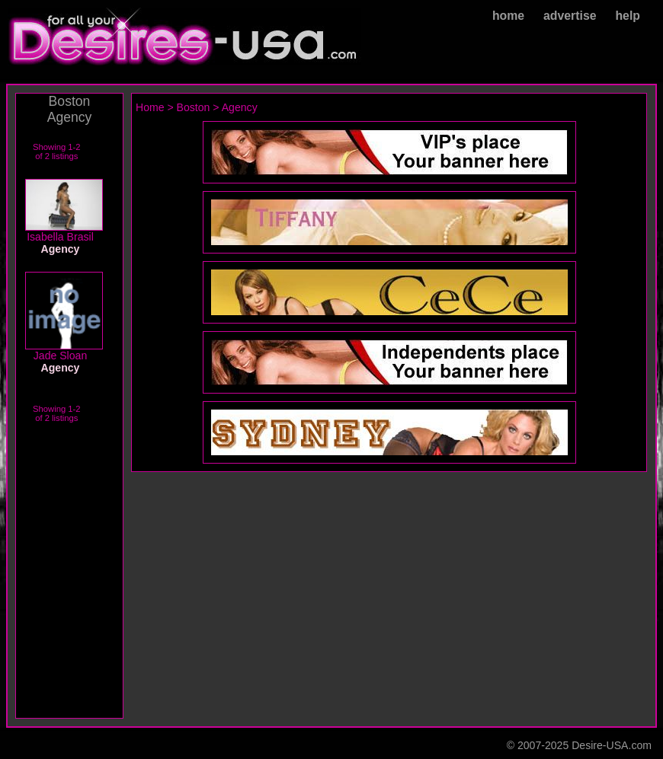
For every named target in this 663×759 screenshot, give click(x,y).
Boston (193, 107)
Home (150, 107)
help (627, 15)
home (508, 15)
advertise (570, 15)
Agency (240, 107)
